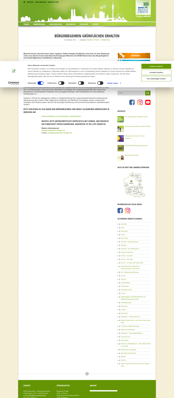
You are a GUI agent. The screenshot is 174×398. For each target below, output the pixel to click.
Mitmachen (124, 300)
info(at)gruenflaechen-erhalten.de (59, 132)
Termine (123, 348)
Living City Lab (125, 326)
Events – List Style (126, 253)
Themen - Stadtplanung (101, 39)
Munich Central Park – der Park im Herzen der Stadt (135, 313)
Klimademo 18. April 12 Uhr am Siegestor (136, 135)
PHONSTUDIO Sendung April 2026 (135, 145)
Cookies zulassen (156, 5)
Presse (123, 288)
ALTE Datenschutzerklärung (129, 268)
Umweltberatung (125, 296)
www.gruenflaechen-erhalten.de (53, 130)
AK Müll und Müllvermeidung (129, 316)
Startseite (91, 39)
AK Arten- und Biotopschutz (128, 240)
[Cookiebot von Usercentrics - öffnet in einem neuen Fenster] (13, 22)
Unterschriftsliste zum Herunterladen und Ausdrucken (60, 116)
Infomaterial (124, 329)
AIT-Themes (40, 395)
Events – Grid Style (126, 256)
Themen (123, 274)
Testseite (123, 243)
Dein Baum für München (127, 341)
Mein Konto (124, 236)
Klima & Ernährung (126, 249)
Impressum (124, 306)
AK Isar (123, 271)
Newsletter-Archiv (126, 284)
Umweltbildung (125, 278)
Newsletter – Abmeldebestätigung (130, 323)
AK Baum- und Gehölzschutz (129, 246)
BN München (124, 281)
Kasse (122, 233)
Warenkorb (124, 230)
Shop (122, 226)
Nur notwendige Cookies (156, 18)
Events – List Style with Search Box (131, 259)
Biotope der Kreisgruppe (127, 338)
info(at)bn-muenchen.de (35, 380)
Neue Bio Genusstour (131, 154)
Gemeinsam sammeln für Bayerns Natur (136, 125)
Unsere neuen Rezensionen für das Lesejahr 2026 (135, 351)
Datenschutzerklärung (127, 319)
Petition (123, 344)
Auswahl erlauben (156, 11)
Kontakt (123, 303)
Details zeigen (112, 22)
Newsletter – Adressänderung (129, 309)
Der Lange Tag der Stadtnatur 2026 (135, 116)
